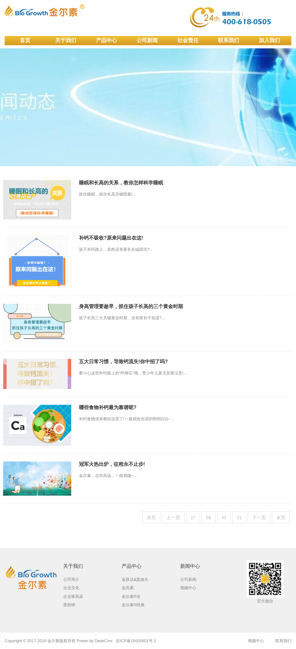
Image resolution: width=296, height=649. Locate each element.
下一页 (259, 517)
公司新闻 (147, 40)
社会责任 (187, 40)
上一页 (173, 517)
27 (193, 517)
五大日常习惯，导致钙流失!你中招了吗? (123, 361)
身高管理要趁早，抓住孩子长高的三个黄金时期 (131, 306)
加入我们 (269, 40)
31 (239, 517)
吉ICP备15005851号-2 (136, 640)
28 (208, 517)
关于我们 (65, 40)
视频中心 (256, 640)
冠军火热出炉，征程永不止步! (112, 464)
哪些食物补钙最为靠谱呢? (108, 407)
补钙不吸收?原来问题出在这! (111, 238)
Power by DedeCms (95, 640)
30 (224, 517)
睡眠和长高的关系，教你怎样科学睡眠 (121, 182)
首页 (25, 40)
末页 (280, 517)
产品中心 (106, 40)
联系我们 (228, 40)
